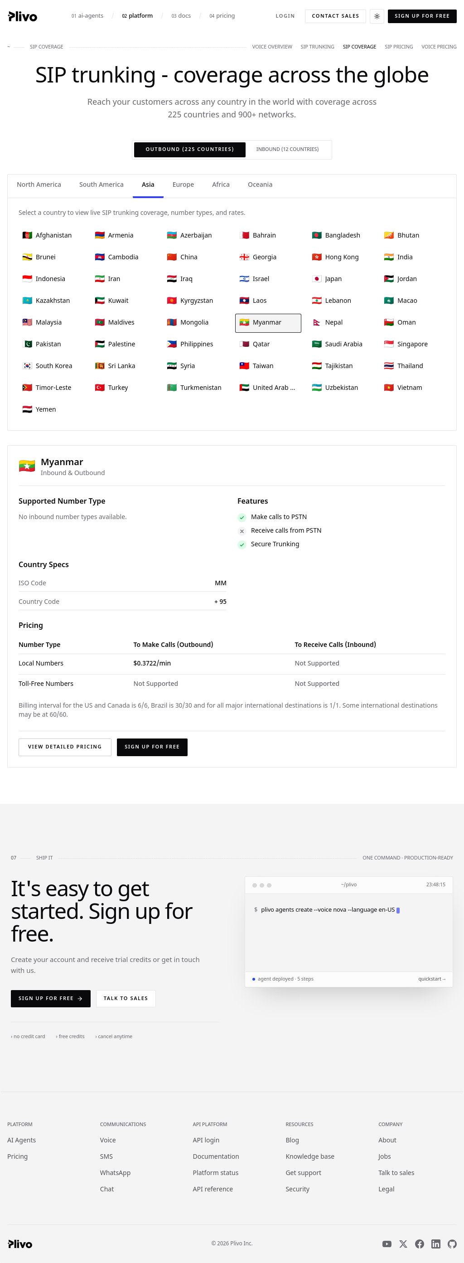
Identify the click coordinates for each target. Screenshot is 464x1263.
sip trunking (317, 47)
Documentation (216, 1157)
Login (285, 16)
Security (297, 1189)
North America (39, 185)
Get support (303, 1173)
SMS (106, 1157)
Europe (183, 185)
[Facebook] (419, 1243)
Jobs (384, 1157)
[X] (403, 1243)
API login (206, 1141)
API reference (213, 1189)
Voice (108, 1141)
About (387, 1141)
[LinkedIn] (435, 1243)
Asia (148, 185)
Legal (386, 1189)
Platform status (216, 1173)
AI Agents (21, 1141)
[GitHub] (452, 1243)
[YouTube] (387, 1243)
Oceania (260, 185)
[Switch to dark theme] (377, 16)
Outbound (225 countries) (189, 149)
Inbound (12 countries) (287, 149)
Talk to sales (126, 999)
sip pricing (399, 47)
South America (101, 185)
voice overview (272, 47)
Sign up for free (422, 16)
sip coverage (360, 47)
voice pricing (439, 47)
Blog (292, 1141)
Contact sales (335, 16)
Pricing (17, 1157)
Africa (221, 185)
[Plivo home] (22, 16)
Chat (107, 1189)
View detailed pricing (65, 747)
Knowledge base (309, 1157)
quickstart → (431, 979)
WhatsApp (115, 1173)
